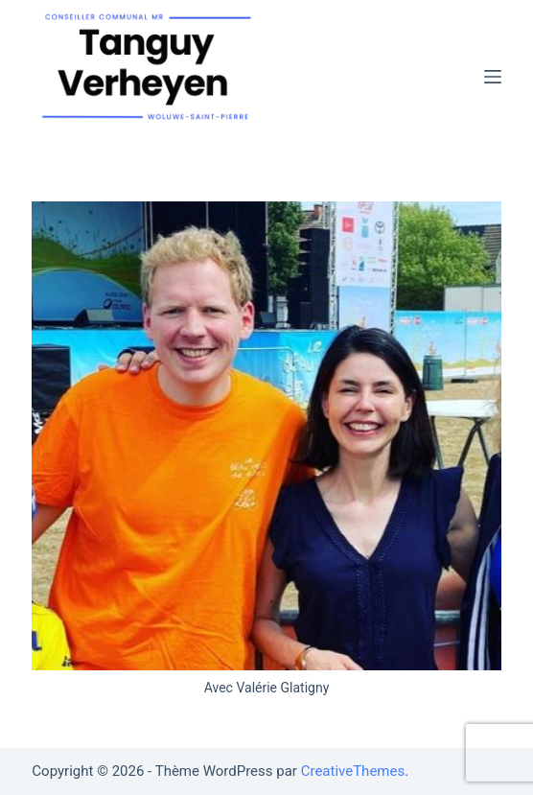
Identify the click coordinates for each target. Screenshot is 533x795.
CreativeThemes (353, 771)
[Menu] (492, 76)
